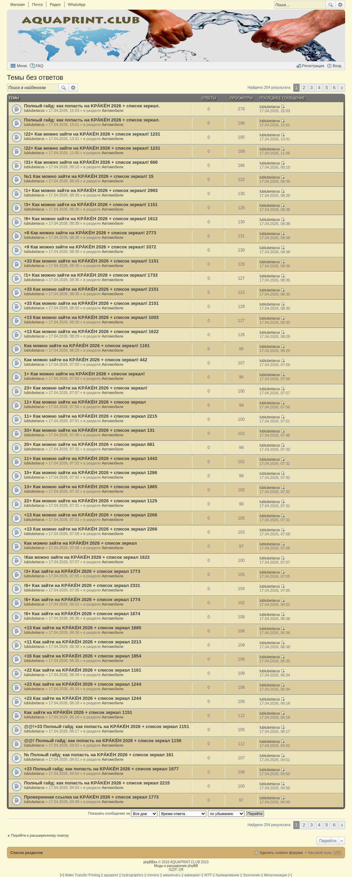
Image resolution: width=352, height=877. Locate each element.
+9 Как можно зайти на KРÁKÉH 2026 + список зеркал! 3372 (90, 246)
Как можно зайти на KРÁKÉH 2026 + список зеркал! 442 (85, 359)
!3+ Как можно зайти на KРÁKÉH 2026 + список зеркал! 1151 (91, 204)
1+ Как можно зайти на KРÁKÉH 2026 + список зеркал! (84, 373)
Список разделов (26, 853)
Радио (55, 4)
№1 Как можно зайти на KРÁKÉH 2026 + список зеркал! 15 (89, 176)
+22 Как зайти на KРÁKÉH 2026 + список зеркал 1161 (82, 670)
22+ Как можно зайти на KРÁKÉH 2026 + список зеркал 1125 (90, 500)
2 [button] (304, 87)
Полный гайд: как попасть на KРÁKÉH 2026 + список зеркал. (92, 105)
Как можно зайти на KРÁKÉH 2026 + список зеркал (80, 543)
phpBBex (150, 862)
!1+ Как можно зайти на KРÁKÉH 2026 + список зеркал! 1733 (91, 275)
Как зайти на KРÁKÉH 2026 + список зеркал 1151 (78, 712)
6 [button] (334, 87)
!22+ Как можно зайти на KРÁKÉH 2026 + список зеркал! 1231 (92, 134)
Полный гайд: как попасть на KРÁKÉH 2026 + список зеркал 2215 (97, 782)
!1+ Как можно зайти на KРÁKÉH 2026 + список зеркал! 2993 (91, 190)
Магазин (17, 4)
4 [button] (319, 87)
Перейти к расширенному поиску (40, 835)
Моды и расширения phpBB (176, 866)
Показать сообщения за (122, 813)
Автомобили (112, 110)
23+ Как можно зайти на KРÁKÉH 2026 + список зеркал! (85, 388)
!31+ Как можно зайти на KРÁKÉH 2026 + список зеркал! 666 (91, 162)
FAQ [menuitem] (39, 66)
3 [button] (311, 87)
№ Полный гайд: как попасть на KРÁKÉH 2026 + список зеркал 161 (99, 754)
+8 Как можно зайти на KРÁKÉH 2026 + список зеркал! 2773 (90, 232)
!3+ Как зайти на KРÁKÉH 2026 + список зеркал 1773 (82, 571)
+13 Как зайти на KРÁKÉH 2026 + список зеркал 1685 (82, 627)
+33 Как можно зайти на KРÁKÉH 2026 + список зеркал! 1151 (91, 261)
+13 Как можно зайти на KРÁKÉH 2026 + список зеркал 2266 (90, 514)
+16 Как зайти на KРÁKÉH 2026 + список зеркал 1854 (82, 656)
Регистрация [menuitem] (313, 66)
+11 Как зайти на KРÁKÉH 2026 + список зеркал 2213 (82, 641)
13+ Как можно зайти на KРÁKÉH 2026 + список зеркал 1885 (90, 486)
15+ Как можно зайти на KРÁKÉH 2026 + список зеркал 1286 (90, 472)
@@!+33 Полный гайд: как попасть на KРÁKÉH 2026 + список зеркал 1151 (106, 726)
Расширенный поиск (340, 5)
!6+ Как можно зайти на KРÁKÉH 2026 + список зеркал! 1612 (91, 218)
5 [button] (327, 87)
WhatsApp (77, 4)
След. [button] (342, 88)
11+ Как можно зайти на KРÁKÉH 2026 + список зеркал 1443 (90, 458)
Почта (37, 4)
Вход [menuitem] (337, 66)
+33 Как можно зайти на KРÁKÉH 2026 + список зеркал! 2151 (91, 289)
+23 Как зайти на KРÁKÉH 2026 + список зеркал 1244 (82, 684)
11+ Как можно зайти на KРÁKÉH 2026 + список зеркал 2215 (90, 416)
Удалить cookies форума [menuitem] (281, 853)
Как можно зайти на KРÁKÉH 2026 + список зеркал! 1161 (87, 345)
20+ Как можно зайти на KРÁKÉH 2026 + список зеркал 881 (89, 444)
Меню (22, 66)
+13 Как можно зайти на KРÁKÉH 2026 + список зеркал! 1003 (91, 317)
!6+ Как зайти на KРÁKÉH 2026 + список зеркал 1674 (82, 613)
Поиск (331, 5)
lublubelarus (34, 110)
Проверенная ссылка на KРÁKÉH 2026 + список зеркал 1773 (91, 797)
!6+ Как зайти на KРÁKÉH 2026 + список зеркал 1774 (82, 599)
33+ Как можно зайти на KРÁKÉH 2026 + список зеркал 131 (89, 430)
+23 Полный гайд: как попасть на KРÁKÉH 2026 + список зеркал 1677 (101, 768)
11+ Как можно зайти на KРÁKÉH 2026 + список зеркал (85, 402)
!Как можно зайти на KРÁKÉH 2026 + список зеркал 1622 (87, 557)
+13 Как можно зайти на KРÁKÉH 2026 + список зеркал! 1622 (91, 331)
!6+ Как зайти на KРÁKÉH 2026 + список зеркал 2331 (82, 585)
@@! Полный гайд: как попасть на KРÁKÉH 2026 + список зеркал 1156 (103, 740)
